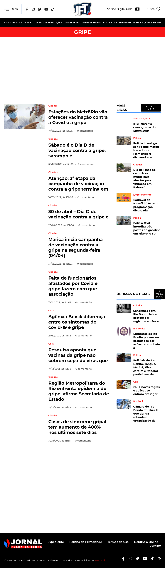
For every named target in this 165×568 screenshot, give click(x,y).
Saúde (42, 22)
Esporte (92, 22)
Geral (51, 310)
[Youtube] (143, 558)
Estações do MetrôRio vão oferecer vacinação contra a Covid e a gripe (78, 117)
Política (32, 22)
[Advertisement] (82, 70)
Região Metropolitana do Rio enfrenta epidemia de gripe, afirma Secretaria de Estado (78, 391)
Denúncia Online (146, 542)
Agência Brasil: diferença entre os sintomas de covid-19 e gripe (76, 322)
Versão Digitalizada (119, 9)
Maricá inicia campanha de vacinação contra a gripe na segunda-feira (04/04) (75, 247)
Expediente (56, 542)
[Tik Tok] (53, 9)
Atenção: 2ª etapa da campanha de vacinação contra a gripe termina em (78, 184)
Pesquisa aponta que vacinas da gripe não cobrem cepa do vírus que (78, 355)
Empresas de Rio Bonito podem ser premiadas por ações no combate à (146, 341)
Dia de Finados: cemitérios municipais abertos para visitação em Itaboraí (144, 178)
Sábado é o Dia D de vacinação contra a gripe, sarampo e (77, 150)
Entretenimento (120, 22)
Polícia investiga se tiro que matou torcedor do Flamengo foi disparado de (146, 150)
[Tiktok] (151, 558)
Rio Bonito (139, 329)
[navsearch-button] (152, 9)
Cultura (80, 22)
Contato (155, 545)
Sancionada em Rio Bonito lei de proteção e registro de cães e (146, 316)
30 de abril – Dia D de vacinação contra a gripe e (78, 214)
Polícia (21, 22)
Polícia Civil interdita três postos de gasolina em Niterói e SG (146, 228)
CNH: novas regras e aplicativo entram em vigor (146, 390)
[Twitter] (40, 9)
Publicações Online (146, 22)
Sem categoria (141, 118)
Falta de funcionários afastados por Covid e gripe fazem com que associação (72, 286)
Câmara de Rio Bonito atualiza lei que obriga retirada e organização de (146, 413)
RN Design (101, 560)
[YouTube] (46, 9)
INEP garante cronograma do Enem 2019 (144, 127)
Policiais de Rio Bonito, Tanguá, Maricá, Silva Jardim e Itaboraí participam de (145, 367)
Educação (55, 22)
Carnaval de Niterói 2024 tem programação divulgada (145, 205)
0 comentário (85, 130)
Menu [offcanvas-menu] (11, 9)
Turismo (68, 22)
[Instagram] (33, 9)
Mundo (103, 22)
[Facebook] (27, 9)
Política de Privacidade (85, 542)
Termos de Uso (118, 542)
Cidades (9, 22)
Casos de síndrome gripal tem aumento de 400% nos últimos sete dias (77, 427)
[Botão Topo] (158, 558)
